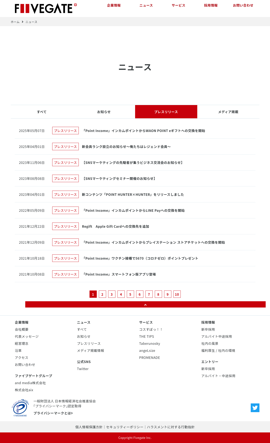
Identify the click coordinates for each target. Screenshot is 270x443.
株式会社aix (24, 389)
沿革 (18, 350)
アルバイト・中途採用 (218, 375)
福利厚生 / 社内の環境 (218, 350)
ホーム (15, 22)
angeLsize (147, 350)
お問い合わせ (243, 8)
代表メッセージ (27, 336)
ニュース (146, 8)
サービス (178, 8)
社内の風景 (210, 343)
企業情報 (114, 8)
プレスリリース (166, 111)
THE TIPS (146, 336)
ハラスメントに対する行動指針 (171, 426)
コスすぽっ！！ (151, 329)
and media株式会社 (30, 382)
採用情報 (211, 8)
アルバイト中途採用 (216, 336)
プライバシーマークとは (53, 412)
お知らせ (104, 111)
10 (177, 294)
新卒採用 (208, 329)
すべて (42, 111)
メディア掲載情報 (90, 350)
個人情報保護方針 (89, 426)
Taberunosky (149, 343)
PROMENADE (149, 357)
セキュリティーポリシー (125, 426)
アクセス (21, 357)
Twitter (83, 368)
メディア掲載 (228, 111)
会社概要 (22, 329)
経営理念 (22, 343)
